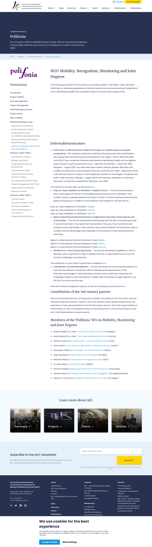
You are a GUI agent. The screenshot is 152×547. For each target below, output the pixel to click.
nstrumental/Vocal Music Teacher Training (22, 175)
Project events (16, 113)
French (91, 210)
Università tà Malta (77, 364)
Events (95, 8)
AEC (106, 373)
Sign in (121, 2)
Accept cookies (49, 542)
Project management (19, 105)
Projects (83, 8)
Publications (136, 8)
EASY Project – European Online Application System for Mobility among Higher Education (129, 501)
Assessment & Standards (22, 126)
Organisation (56, 486)
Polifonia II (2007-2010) (20, 153)
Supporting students (125, 511)
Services (105, 8)
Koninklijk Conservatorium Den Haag (86, 373)
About (51, 8)
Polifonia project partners (21, 109)
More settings (70, 542)
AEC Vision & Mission (58, 488)
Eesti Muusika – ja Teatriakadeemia (87, 350)
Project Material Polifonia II (22, 188)
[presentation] (98, 460)
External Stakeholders (20, 170)
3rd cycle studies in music (22, 202)
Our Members (89, 507)
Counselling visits (124, 486)
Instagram (26, 505)
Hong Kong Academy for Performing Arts (89, 368)
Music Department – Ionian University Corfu (87, 341)
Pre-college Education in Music (24, 180)
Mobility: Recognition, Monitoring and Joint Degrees (25, 147)
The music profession (20, 206)
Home (12, 57)
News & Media (16, 118)
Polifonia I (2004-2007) (20, 195)
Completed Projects (18, 32)
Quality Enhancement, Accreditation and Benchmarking (25, 134)
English (91, 206)
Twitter (16, 505)
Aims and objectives (19, 101)
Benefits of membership (92, 512)
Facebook (12, 505)
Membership (120, 8)
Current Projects (90, 496)
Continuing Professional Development (21, 165)
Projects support (123, 496)
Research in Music (19, 191)
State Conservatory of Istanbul (83, 355)
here (92, 187)
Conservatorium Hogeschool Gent (86, 359)
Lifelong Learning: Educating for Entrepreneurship (24, 141)
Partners (54, 491)
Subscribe (128, 460)
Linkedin (21, 505)
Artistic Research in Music (22, 129)
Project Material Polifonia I (22, 216)
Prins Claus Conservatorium (91, 331)
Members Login (89, 510)
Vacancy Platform (124, 488)
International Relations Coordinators (21, 211)
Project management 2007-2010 (25, 184)
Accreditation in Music (20, 157)
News (61, 8)
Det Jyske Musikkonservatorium (93, 336)
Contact (54, 494)
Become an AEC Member (93, 515)
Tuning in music (18, 199)
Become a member (133, 2)
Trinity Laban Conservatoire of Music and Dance (87, 345)
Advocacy (71, 8)
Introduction (15, 93)
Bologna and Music (19, 160)
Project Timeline (17, 97)
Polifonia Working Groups (36, 57)
